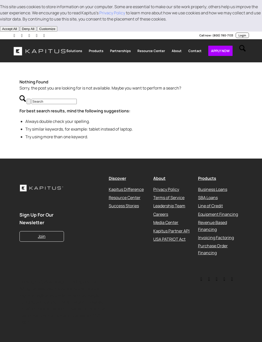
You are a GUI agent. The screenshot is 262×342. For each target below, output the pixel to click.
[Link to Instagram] (37, 35)
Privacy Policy (112, 13)
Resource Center (124, 197)
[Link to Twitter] (201, 278)
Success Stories (124, 206)
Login (242, 35)
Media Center (165, 222)
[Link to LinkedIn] (14, 35)
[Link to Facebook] (45, 35)
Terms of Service (168, 197)
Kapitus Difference (126, 189)
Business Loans (212, 189)
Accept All (9, 29)
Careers (160, 214)
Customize (47, 29)
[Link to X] (22, 35)
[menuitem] (74, 50)
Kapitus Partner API (171, 230)
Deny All (28, 29)
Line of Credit (210, 206)
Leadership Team (169, 206)
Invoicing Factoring (216, 237)
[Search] (242, 50)
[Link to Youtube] (30, 35)
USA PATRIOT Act (169, 239)
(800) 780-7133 (222, 35)
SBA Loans (208, 197)
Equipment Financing (218, 214)
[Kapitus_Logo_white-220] (41, 50)
